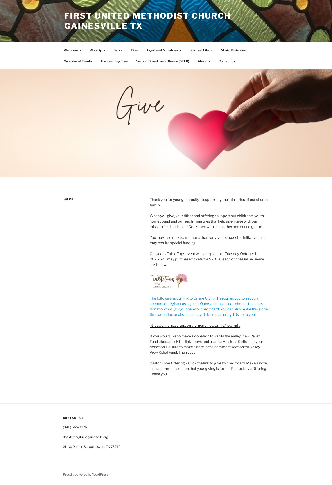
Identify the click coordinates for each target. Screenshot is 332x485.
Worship (98, 50)
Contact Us (227, 61)
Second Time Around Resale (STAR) (162, 61)
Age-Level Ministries (164, 50)
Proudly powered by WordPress (85, 474)
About (204, 61)
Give (134, 50)
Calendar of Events (78, 61)
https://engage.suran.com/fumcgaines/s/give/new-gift (195, 325)
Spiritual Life (201, 50)
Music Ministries (233, 50)
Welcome (73, 50)
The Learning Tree (114, 61)
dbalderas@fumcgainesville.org (85, 437)
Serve (118, 50)
